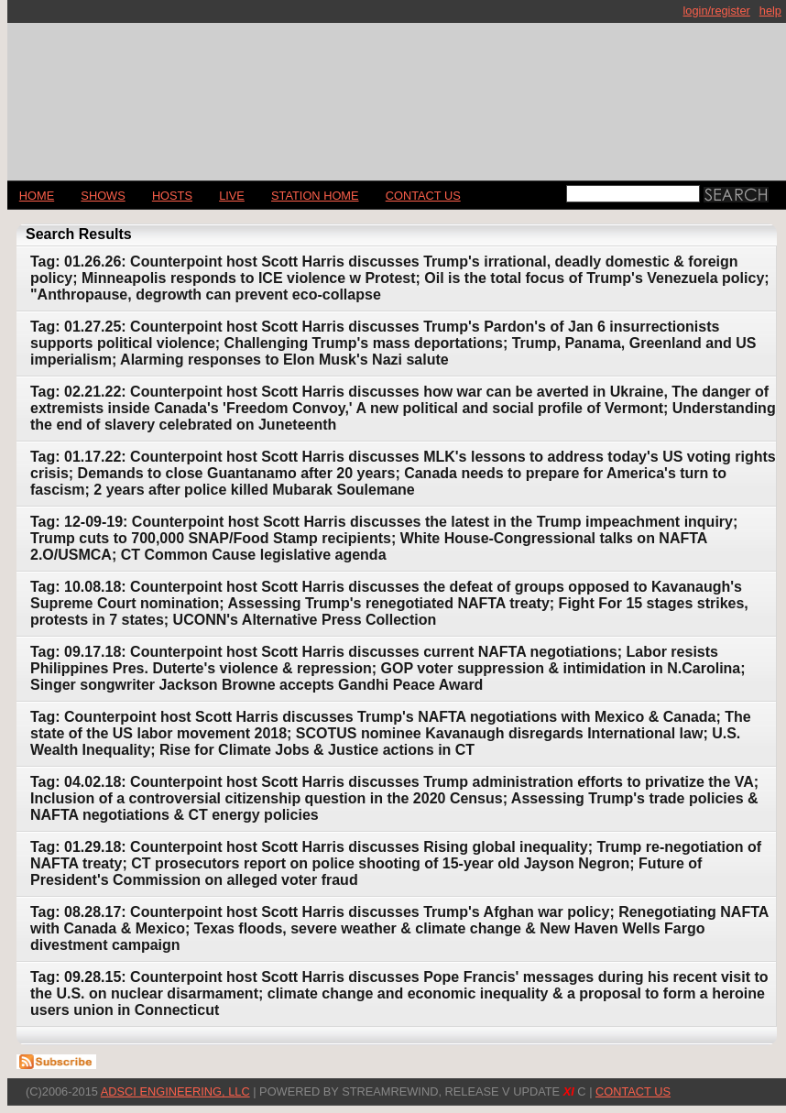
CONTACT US (423, 195)
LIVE (232, 195)
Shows (103, 195)
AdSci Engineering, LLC (175, 1091)
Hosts (172, 195)
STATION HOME (315, 195)
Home (36, 195)
